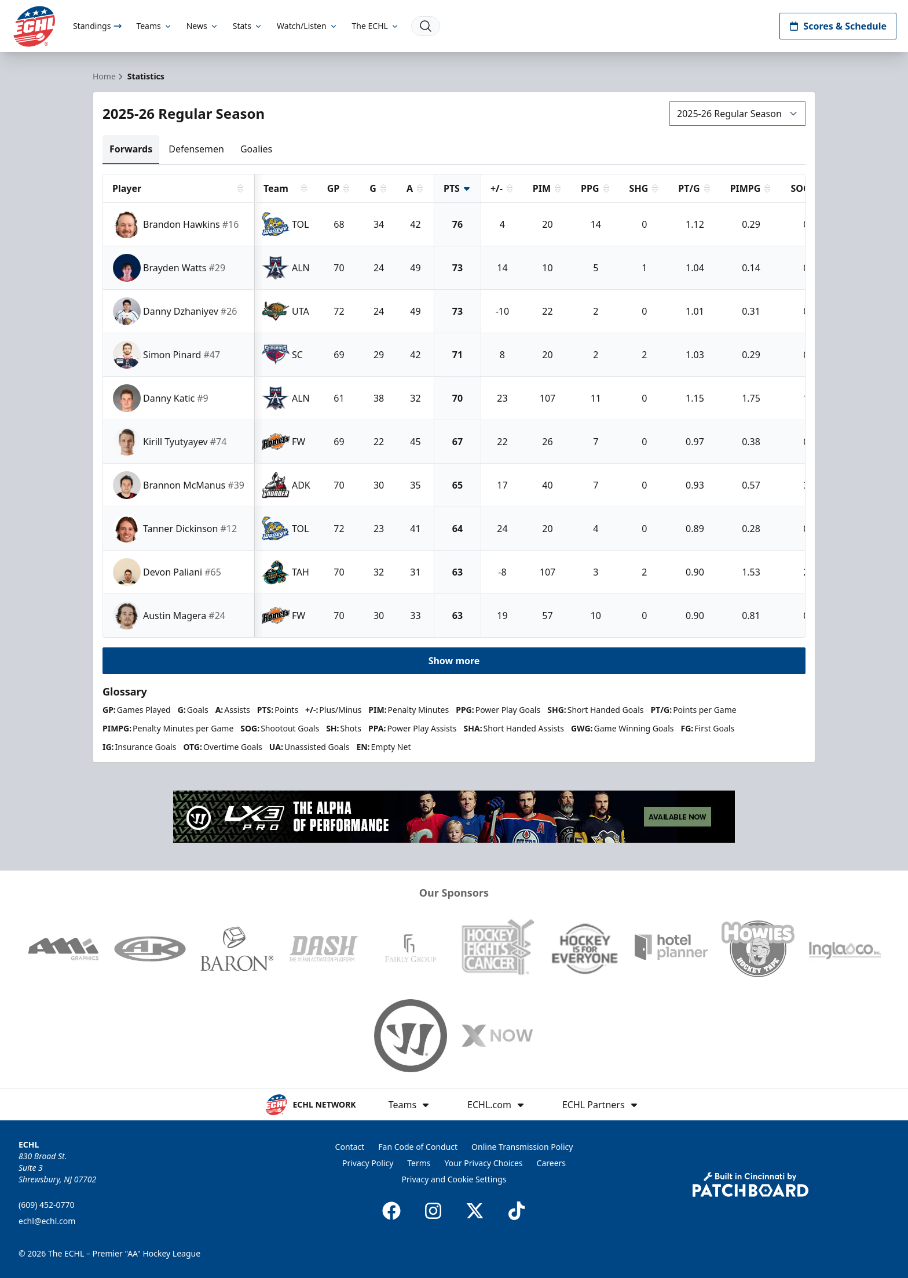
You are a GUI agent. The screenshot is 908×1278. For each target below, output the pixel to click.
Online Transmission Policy (522, 1146)
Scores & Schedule (838, 26)
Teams (154, 25)
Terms (418, 1162)
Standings (97, 25)
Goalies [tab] (256, 149)
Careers (551, 1162)
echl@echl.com (47, 1220)
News (202, 25)
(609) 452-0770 (47, 1204)
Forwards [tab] (130, 149)
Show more (454, 660)
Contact (350, 1146)
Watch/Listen (307, 25)
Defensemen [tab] (196, 149)
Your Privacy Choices (484, 1162)
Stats (248, 25)
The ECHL (376, 25)
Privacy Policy (367, 1162)
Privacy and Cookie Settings (454, 1179)
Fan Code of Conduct (417, 1146)
